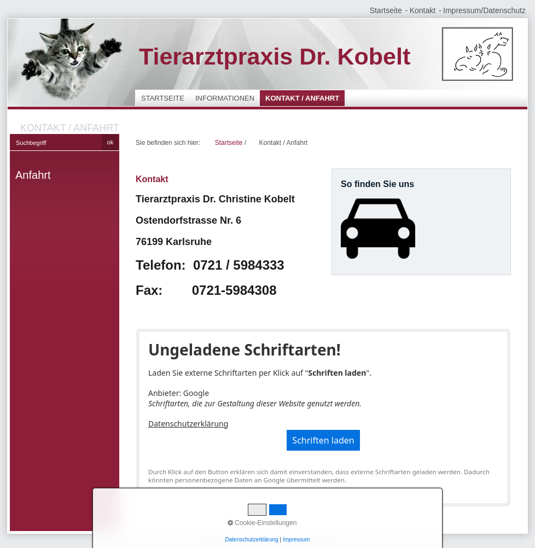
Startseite (386, 10)
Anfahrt (32, 175)
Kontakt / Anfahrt (302, 98)
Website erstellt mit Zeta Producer (300, 539)
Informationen (224, 98)
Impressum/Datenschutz (484, 10)
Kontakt (422, 10)
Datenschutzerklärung (188, 423)
